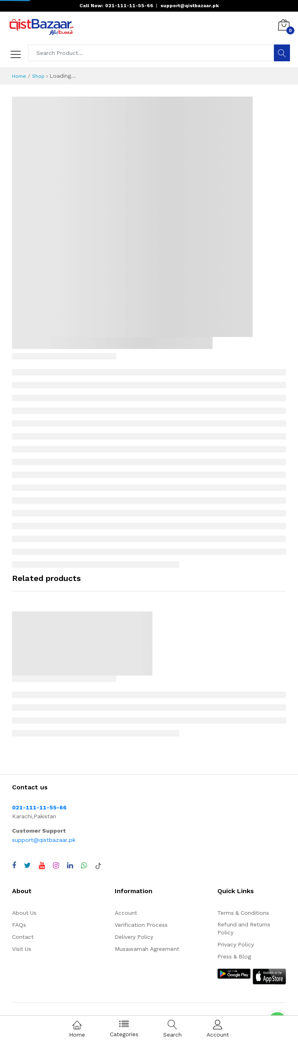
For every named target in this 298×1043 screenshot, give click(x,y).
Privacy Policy (235, 944)
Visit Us (21, 949)
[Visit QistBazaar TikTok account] (98, 865)
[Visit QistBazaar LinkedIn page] (70, 865)
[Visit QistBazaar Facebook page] (14, 865)
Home (19, 76)
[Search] (282, 52)
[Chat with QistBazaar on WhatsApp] (84, 865)
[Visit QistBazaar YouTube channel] (42, 865)
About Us (24, 913)
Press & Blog (234, 956)
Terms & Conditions (243, 913)
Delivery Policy (134, 937)
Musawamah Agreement (147, 949)
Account (126, 913)
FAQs (19, 925)
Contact (23, 937)
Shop (38, 76)
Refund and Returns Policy (243, 928)
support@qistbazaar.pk (43, 840)
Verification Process (141, 925)
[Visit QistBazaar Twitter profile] (27, 865)
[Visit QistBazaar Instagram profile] (56, 865)
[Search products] (151, 52)
